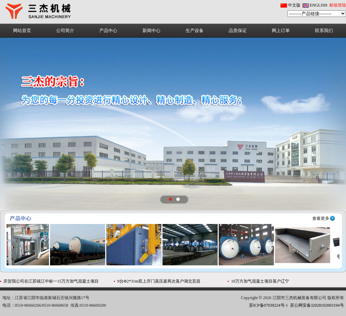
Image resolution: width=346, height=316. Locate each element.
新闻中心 (151, 30)
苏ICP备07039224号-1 (268, 305)
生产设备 (195, 30)
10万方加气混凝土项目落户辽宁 (260, 281)
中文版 (294, 5)
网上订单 (281, 30)
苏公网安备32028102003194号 (317, 305)
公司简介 (65, 30)
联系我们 (324, 30)
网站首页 (22, 30)
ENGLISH (318, 5)
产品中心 (108, 30)
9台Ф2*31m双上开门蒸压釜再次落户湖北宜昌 (158, 281)
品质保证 (238, 30)
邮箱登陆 (337, 5)
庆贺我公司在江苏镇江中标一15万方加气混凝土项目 (51, 281)
